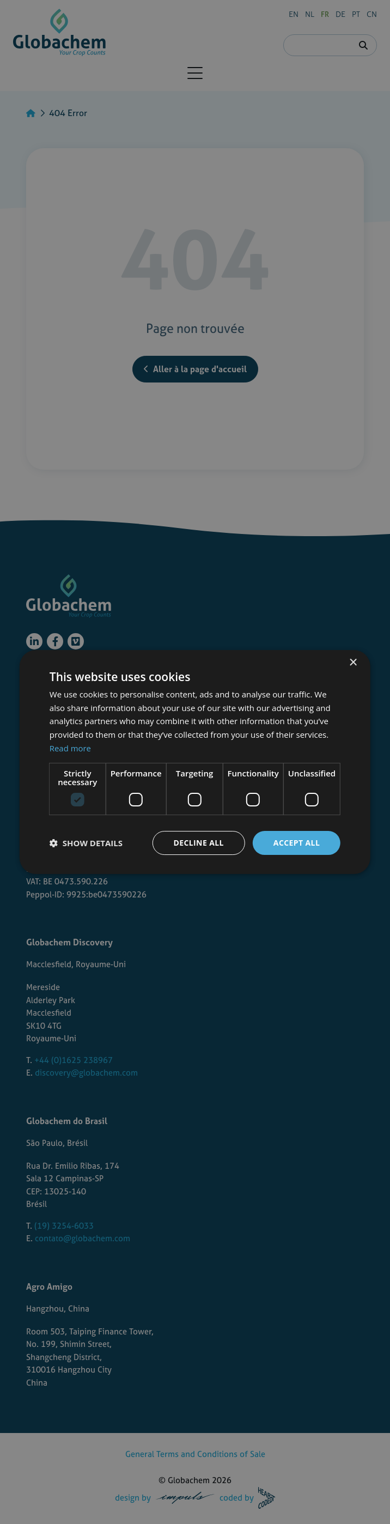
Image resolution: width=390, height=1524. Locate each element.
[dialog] (195, 762)
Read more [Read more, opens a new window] (71, 748)
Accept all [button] (296, 842)
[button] (86, 843)
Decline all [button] (198, 842)
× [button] (353, 663)
